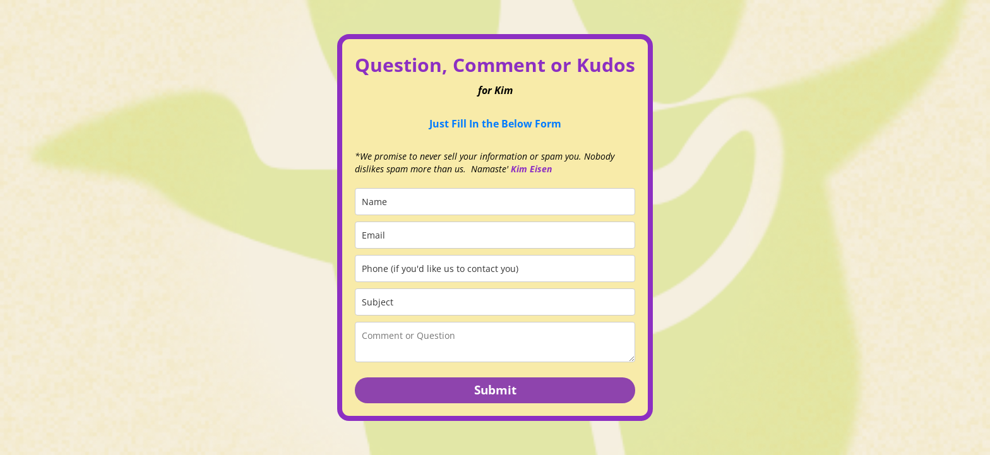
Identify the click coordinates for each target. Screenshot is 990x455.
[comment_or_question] (495, 342)
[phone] (495, 268)
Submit (495, 390)
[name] (495, 201)
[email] (495, 235)
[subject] (495, 302)
